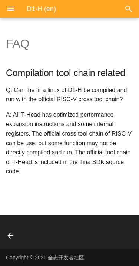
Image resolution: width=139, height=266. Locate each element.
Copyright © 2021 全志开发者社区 (45, 257)
